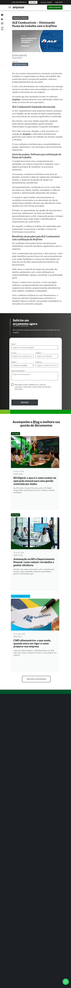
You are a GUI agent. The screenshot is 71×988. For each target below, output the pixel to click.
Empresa (39, 362)
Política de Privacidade (17, 872)
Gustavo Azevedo (19, 55)
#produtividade (20, 64)
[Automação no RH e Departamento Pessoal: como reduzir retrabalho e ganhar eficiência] (35, 548)
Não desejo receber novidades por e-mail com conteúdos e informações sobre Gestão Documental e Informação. (33, 387)
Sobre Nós (13, 800)
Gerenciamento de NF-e (17, 727)
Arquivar (27, 134)
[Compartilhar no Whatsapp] (2, 23)
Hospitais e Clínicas (16, 776)
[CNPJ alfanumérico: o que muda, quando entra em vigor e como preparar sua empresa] (35, 625)
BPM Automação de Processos (19, 723)
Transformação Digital (17, 744)
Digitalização (14, 719)
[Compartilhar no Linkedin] (2, 19)
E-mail (14, 353)
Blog (11, 812)
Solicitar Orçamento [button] (55, 7)
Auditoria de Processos (17, 735)
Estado (14, 362)
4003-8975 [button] (59, 2)
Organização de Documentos (19, 756)
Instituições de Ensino (17, 780)
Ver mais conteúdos (36, 668)
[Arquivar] (17, 687)
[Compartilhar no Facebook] (2, 15)
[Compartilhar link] (2, 28)
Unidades (13, 804)
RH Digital (13, 772)
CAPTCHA (11, 395)
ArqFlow (16, 99)
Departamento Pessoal (17, 784)
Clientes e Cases (20, 18)
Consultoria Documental (17, 761)
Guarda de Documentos (17, 752)
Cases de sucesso (15, 808)
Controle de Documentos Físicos (20, 740)
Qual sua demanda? (18, 371)
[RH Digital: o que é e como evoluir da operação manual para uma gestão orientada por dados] (35, 470)
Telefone (39, 353)
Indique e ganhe (15, 821)
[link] (12, 846)
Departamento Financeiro (18, 789)
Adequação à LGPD (16, 748)
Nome (13, 344)
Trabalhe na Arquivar (17, 817)
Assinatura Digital (16, 731)
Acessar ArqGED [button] (46, 2)
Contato (12, 875)
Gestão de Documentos (17, 714)
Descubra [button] (33, 2)
